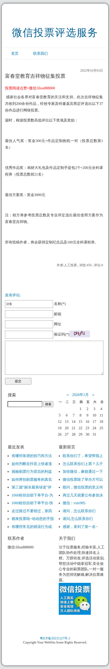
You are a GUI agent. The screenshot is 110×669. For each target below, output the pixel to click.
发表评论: (13, 295)
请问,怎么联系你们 (78, 519)
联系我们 (40, 53)
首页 (15, 53)
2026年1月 (80, 395)
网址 (33, 324)
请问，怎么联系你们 (79, 511)
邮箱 (33, 314)
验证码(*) (61, 334)
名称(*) (35, 304)
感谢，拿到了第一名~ (80, 527)
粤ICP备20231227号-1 (55, 638)
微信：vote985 (74, 503)
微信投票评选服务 (55, 32)
